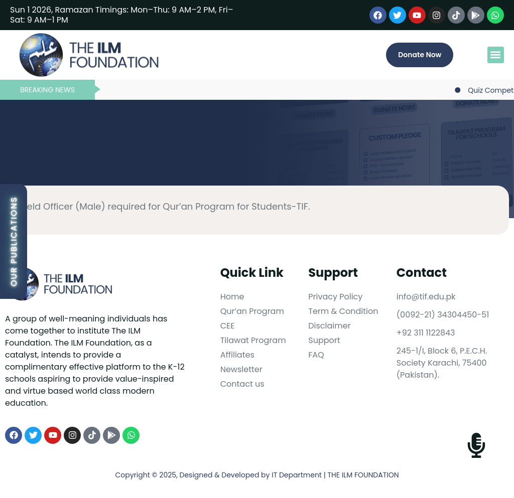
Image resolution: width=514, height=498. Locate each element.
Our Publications (14, 241)
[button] (495, 55)
